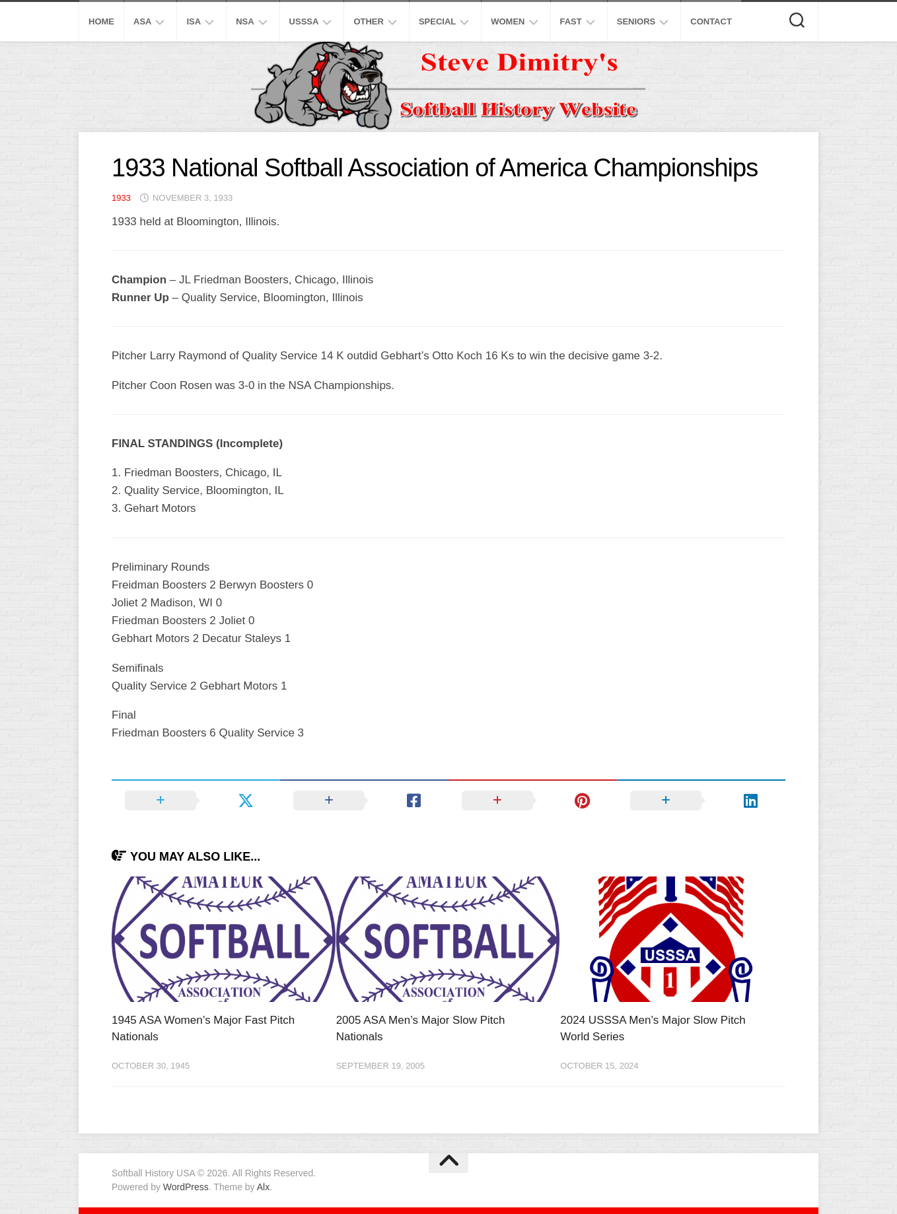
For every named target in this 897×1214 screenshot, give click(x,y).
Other (368, 21)
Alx (263, 1187)
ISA (193, 21)
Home (101, 21)
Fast (571, 21)
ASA (142, 21)
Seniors (636, 21)
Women (507, 21)
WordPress (186, 1187)
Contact (711, 21)
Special (437, 21)
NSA (245, 21)
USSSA (304, 21)
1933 (121, 198)
